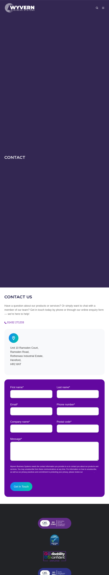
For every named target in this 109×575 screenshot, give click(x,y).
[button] (97, 7)
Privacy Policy (88, 472)
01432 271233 (15, 322)
